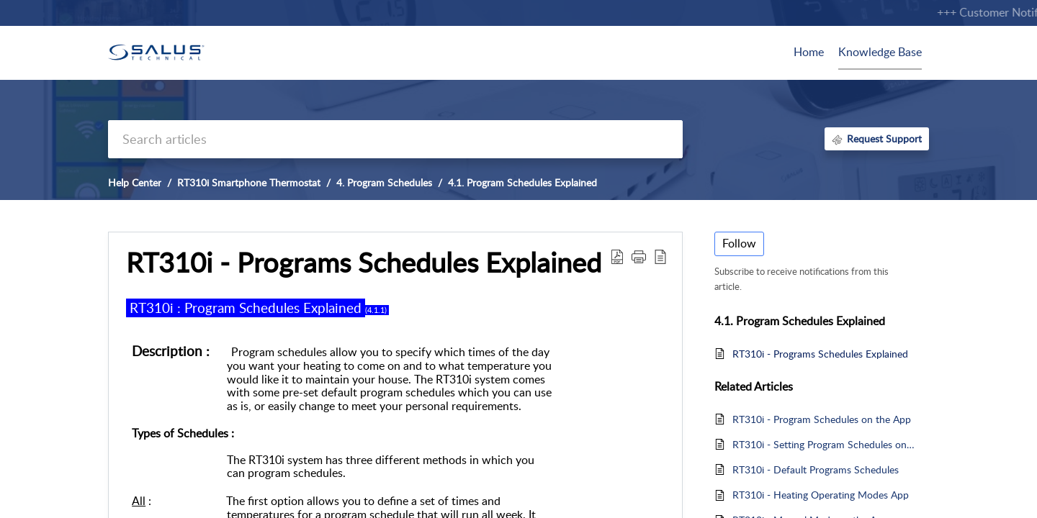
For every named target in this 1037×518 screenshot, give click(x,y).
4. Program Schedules (384, 182)
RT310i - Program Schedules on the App (821, 419)
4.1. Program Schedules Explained (522, 182)
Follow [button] (739, 243)
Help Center (134, 182)
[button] (617, 256)
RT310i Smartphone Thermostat (248, 182)
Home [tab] (809, 52)
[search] (395, 139)
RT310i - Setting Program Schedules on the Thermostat (823, 444)
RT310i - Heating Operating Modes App (820, 494)
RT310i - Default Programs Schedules (815, 469)
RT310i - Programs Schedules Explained (820, 353)
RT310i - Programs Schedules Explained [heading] (363, 262)
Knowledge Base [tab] (880, 52)
